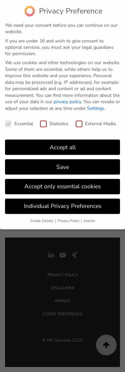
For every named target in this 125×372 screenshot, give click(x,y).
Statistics (54, 121)
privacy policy (67, 99)
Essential (19, 121)
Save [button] (62, 164)
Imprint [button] (89, 218)
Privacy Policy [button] (69, 218)
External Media (96, 121)
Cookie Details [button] (42, 218)
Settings (95, 106)
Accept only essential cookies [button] (62, 184)
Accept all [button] (63, 144)
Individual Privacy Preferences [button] (62, 204)
